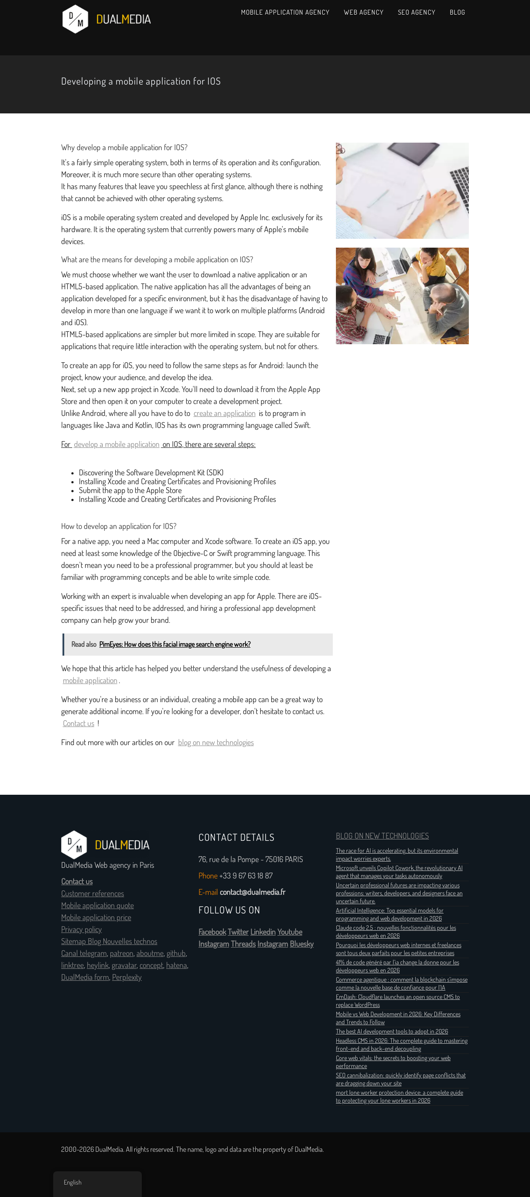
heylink (98, 965)
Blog (457, 12)
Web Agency (364, 12)
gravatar (124, 965)
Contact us (78, 723)
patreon (121, 953)
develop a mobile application (117, 444)
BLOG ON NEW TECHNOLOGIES (382, 836)
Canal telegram (84, 953)
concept (151, 965)
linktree (72, 965)
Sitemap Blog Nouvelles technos (109, 941)
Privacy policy (81, 929)
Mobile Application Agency (285, 12)
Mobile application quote (97, 905)
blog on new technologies (216, 742)
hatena (176, 965)
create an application (225, 413)
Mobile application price (96, 917)
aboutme (150, 953)
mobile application (90, 680)
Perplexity (127, 977)
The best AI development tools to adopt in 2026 (392, 1031)
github (176, 953)
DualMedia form (85, 977)
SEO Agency (417, 12)
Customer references (92, 893)
